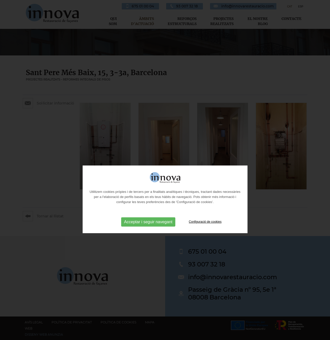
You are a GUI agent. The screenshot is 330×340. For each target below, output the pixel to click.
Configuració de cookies (205, 229)
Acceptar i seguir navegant (148, 230)
